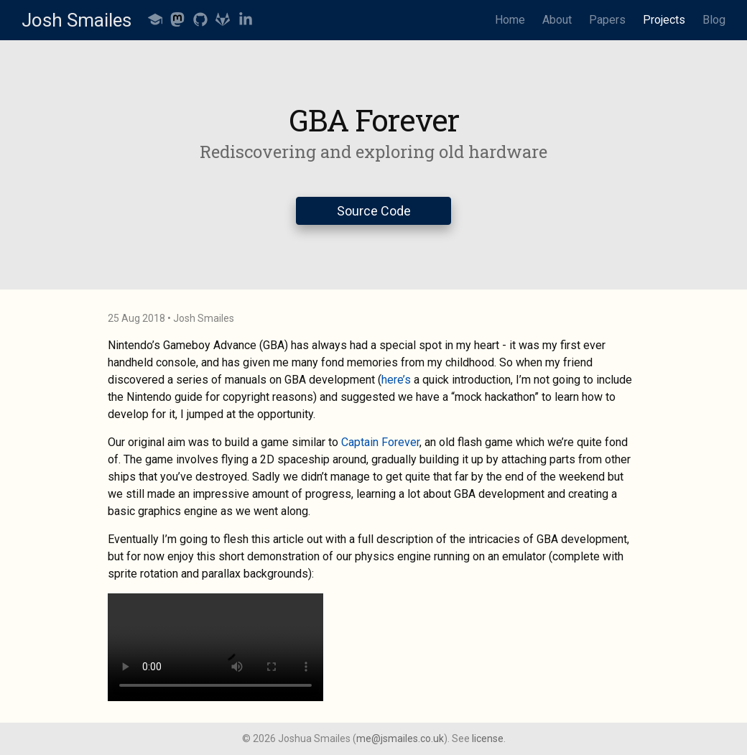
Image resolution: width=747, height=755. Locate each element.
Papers (607, 20)
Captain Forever (380, 442)
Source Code (374, 210)
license (488, 738)
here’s (396, 379)
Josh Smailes (76, 20)
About (557, 20)
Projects (664, 20)
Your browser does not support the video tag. (215, 647)
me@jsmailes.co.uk (400, 738)
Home (510, 20)
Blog (713, 20)
